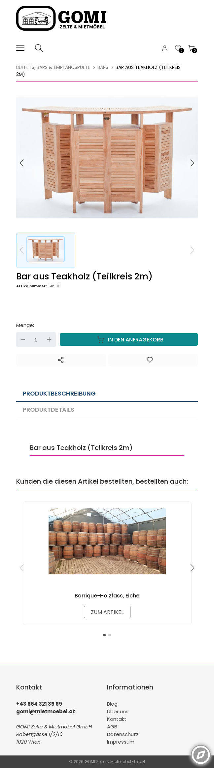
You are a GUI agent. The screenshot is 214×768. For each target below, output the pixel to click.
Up (49, 339)
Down (22, 339)
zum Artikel (107, 612)
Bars (102, 67)
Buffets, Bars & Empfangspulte (53, 67)
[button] (192, 163)
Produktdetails (48, 409)
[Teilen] (61, 360)
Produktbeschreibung (59, 393)
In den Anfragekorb (128, 339)
